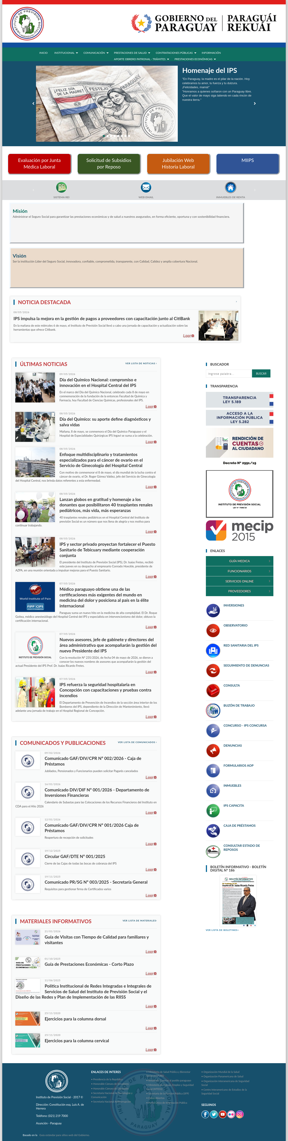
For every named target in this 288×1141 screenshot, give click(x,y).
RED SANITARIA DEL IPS (241, 645)
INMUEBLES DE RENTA (230, 197)
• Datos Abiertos (155, 1097)
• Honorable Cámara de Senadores (110, 1083)
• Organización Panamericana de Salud (222, 1076)
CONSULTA (232, 685)
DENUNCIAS (233, 745)
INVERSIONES (234, 605)
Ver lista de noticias (141, 363)
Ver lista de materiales (140, 920)
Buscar (261, 373)
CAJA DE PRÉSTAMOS (240, 825)
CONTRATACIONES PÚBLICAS (174, 52)
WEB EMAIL (146, 197)
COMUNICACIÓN (94, 52)
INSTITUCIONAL (64, 52)
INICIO (43, 52)
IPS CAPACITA (234, 805)
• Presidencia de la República (106, 1079)
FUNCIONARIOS (239, 571)
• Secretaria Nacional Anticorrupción (111, 1101)
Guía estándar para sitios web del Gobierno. (64, 1135)
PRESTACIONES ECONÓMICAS (193, 59)
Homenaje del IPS (209, 70)
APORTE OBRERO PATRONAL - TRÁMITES (140, 59)
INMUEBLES (232, 785)
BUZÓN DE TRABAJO (239, 705)
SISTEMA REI (61, 197)
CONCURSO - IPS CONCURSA (245, 725)
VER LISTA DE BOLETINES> (222, 930)
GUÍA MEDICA (239, 561)
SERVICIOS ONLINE (239, 581)
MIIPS (247, 160)
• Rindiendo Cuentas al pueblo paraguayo (168, 1080)
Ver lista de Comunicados (137, 742)
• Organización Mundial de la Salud (220, 1071)
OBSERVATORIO (236, 625)
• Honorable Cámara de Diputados (110, 1088)
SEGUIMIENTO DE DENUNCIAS (246, 665)
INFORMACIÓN (211, 52)
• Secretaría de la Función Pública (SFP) (167, 1093)
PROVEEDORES (239, 591)
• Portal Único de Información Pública (166, 1102)
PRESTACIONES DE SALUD (130, 52)
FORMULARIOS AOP (239, 765)
